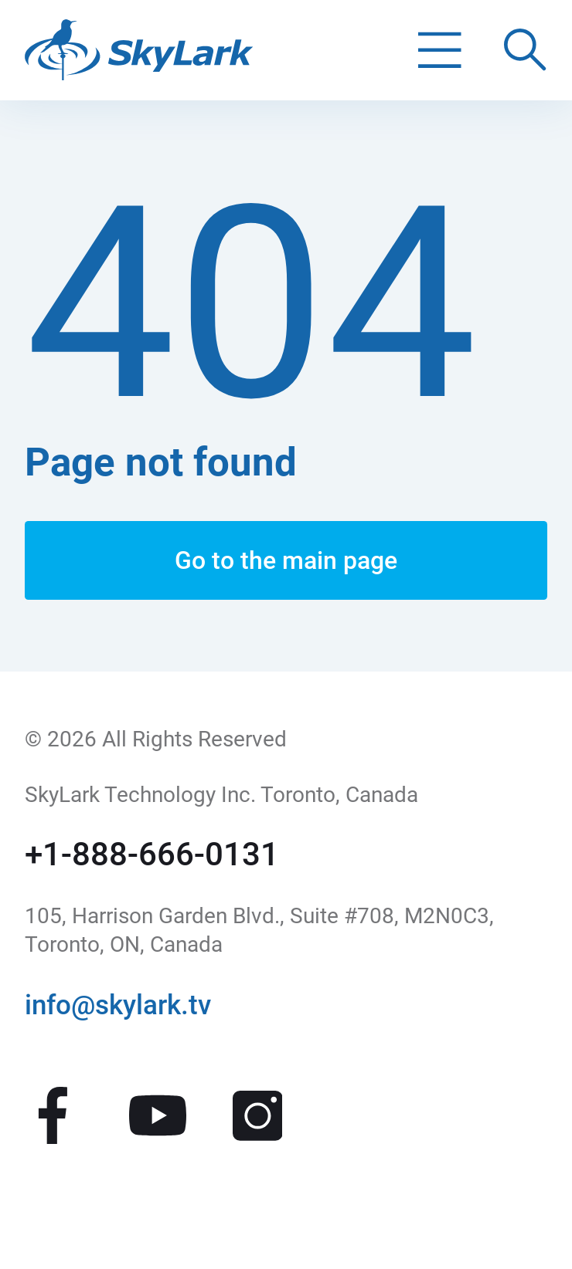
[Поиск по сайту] (525, 50)
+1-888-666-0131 (152, 854)
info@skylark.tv (118, 1005)
